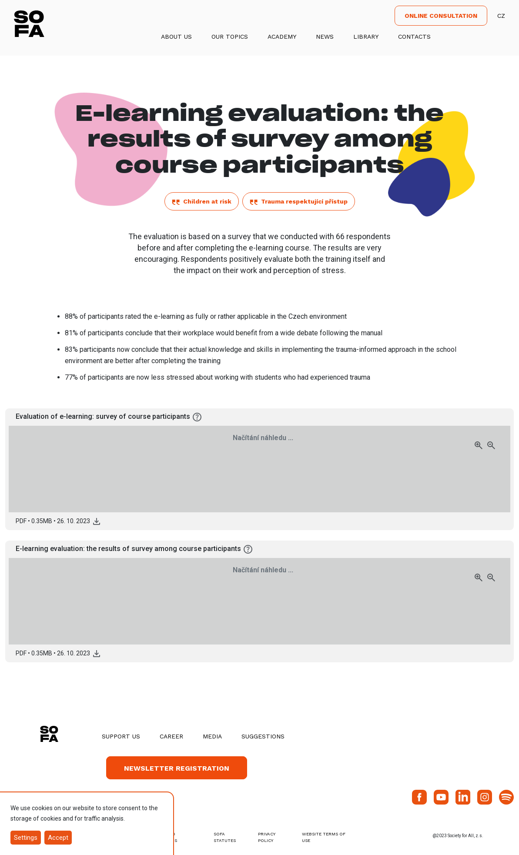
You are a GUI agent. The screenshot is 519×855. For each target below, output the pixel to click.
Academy (282, 36)
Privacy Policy (266, 837)
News (325, 36)
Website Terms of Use (323, 837)
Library (365, 36)
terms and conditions (163, 837)
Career (171, 736)
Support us (121, 736)
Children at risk (201, 201)
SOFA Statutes (225, 837)
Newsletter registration (176, 768)
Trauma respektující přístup (299, 201)
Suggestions (263, 736)
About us (176, 36)
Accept (58, 838)
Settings (25, 838)
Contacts (414, 36)
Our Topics (229, 36)
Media (212, 736)
